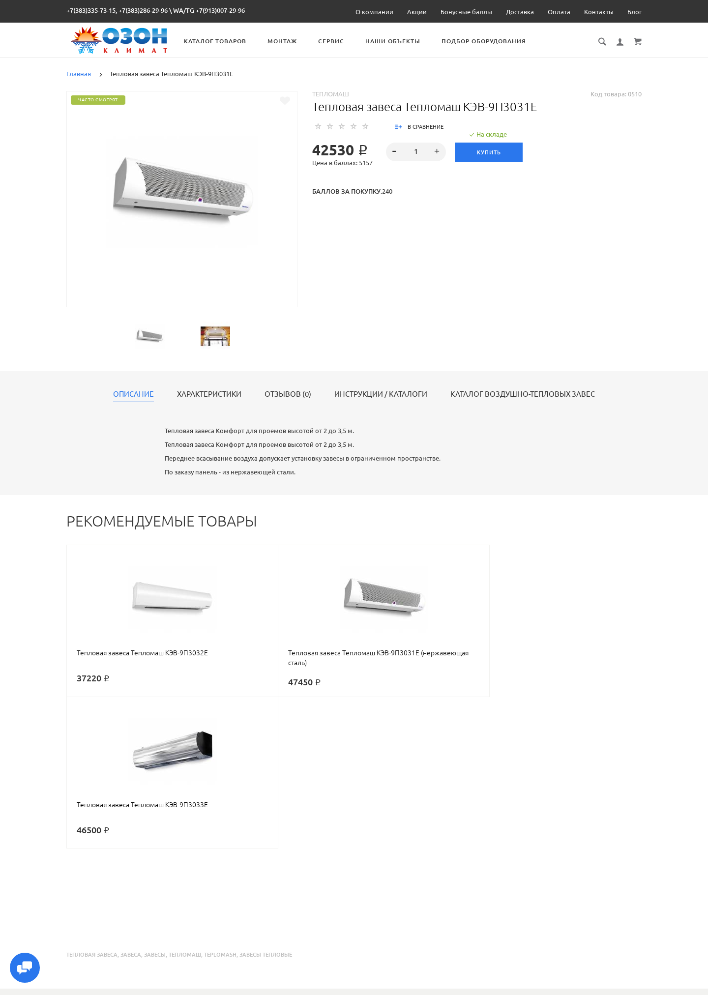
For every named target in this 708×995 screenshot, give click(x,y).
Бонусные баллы (466, 11)
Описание (133, 394)
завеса (130, 803)
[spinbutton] (416, 152)
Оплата (559, 11)
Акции (417, 11)
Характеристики (209, 394)
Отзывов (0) (288, 394)
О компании (374, 11)
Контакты (599, 11)
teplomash (220, 803)
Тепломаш (330, 93)
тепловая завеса (92, 803)
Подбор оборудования (494, 41)
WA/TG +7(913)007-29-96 (209, 10)
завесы (155, 803)
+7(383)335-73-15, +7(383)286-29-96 (117, 10)
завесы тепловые (265, 803)
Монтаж (292, 41)
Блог (634, 11)
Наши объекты (403, 41)
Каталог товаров (225, 41)
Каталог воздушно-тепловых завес (522, 394)
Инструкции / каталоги (380, 394)
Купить (490, 152)
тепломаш (185, 803)
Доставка (520, 11)
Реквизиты (436, 986)
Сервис (341, 41)
